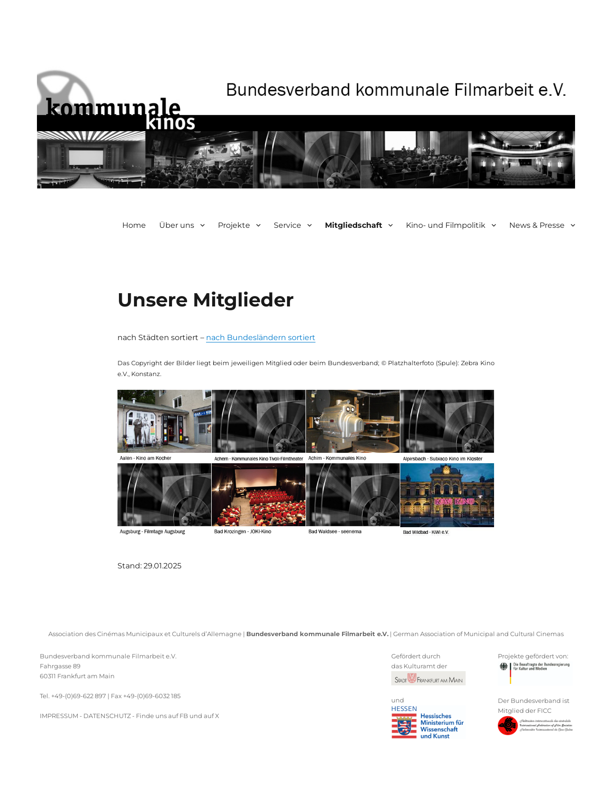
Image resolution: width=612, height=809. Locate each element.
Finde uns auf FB (162, 715)
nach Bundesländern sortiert (260, 337)
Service (287, 225)
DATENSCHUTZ (107, 715)
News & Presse (537, 225)
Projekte (234, 225)
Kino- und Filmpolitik (446, 225)
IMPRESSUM (59, 715)
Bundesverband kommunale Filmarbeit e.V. (108, 656)
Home (134, 225)
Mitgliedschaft (353, 225)
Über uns (176, 225)
